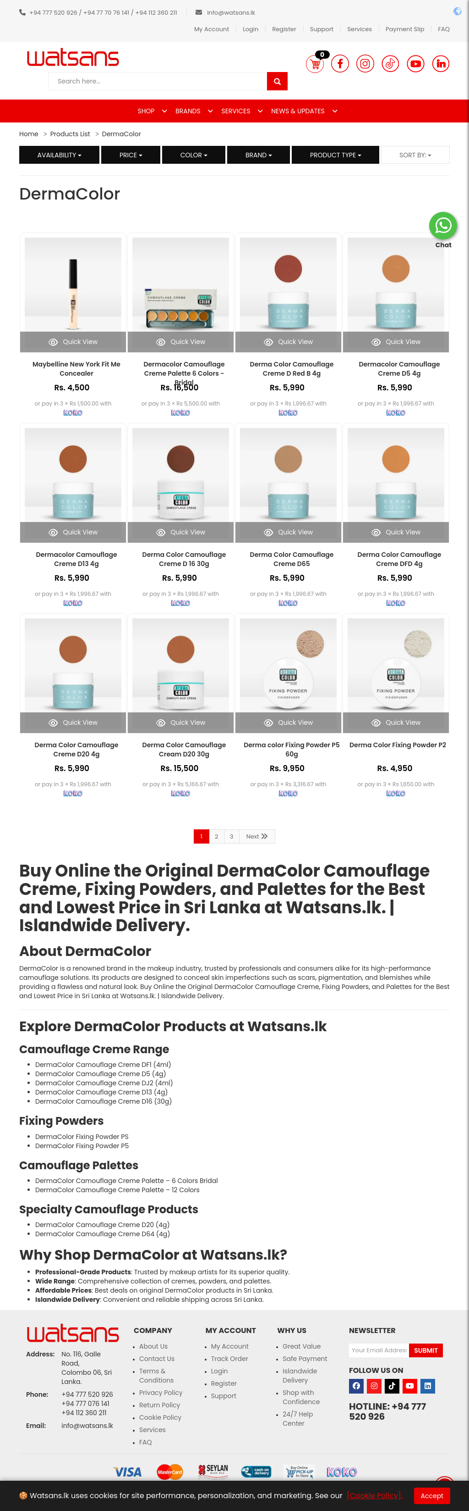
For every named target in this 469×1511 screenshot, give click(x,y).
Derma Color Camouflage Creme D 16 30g (184, 559)
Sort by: (415, 155)
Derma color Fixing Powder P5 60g (292, 749)
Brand (258, 155)
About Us (153, 1346)
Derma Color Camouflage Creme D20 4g (77, 749)
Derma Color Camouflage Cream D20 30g (184, 749)
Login (250, 29)
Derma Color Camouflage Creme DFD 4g (400, 559)
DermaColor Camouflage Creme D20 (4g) (102, 1224)
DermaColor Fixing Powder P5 (82, 1145)
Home (28, 134)
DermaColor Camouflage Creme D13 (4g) (101, 1092)
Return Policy (159, 1405)
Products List (70, 134)
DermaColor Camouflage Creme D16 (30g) (103, 1101)
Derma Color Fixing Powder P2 (397, 745)
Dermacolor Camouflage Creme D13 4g (76, 559)
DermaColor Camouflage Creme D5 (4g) (100, 1073)
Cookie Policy (160, 1417)
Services (359, 29)
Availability (60, 155)
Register (284, 29)
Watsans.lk (334, 907)
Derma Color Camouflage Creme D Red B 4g (292, 369)
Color (193, 155)
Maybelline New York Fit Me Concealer (76, 369)
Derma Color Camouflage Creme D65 (292, 559)
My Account (211, 29)
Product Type (335, 155)
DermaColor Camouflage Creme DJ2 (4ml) (104, 1083)
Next (257, 836)
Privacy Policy (161, 1392)
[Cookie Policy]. (375, 1495)
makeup (160, 968)
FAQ (444, 29)
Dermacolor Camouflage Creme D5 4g (399, 369)
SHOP (146, 111)
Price (131, 155)
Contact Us (157, 1358)
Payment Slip (405, 29)
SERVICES (236, 111)
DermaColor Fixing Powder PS (82, 1136)
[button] (315, 64)
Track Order (229, 1358)
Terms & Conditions (156, 1376)
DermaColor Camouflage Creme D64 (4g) (102, 1234)
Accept (432, 1495)
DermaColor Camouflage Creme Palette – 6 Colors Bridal (126, 1180)
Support (321, 29)
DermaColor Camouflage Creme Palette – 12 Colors (117, 1189)
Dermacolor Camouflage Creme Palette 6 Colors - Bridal (183, 373)
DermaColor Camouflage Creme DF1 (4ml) (103, 1064)
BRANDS (188, 111)
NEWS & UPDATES (298, 111)
